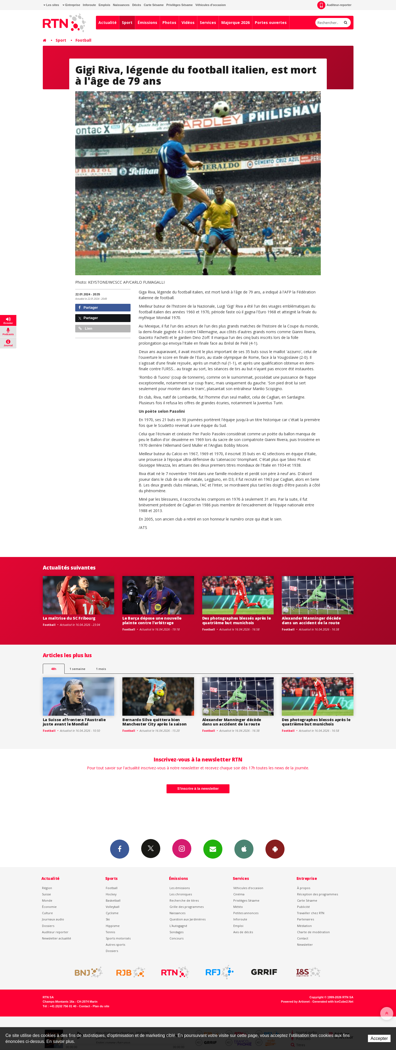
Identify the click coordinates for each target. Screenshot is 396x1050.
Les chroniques (181, 894)
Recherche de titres (184, 900)
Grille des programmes (187, 906)
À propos (303, 888)
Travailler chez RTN (310, 913)
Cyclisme (112, 913)
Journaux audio (53, 919)
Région (47, 888)
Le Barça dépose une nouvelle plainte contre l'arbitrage (152, 620)
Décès (136, 5)
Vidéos (188, 22)
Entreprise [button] (71, 5)
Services (208, 22)
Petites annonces (245, 913)
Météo (238, 906)
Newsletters (212, 849)
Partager (88, 307)
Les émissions (180, 888)
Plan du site (101, 1006)
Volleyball (112, 906)
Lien (85, 328)
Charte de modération (313, 932)
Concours (176, 938)
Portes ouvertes (271, 22)
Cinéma (238, 894)
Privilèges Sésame (179, 5)
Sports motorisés (118, 938)
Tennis (110, 932)
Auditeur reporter (55, 932)
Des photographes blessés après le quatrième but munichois (236, 620)
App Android (275, 849)
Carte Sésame (154, 5)
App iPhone (243, 849)
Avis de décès (243, 932)
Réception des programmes (317, 894)
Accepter (379, 1038)
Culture (47, 913)
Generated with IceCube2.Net (332, 1001)
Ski (108, 919)
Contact (302, 938)
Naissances (121, 5)
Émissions (147, 22)
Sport (127, 22)
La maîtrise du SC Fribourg (69, 618)
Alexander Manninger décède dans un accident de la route (311, 620)
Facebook (119, 849)
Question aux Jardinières (187, 919)
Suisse (46, 894)
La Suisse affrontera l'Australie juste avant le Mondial (74, 722)
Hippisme (113, 925)
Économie (49, 906)
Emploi (238, 925)
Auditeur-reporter (334, 5)
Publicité (303, 906)
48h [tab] (53, 669)
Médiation (304, 925)
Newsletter (305, 944)
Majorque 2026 (235, 22)
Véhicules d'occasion (210, 5)
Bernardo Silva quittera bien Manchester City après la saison (154, 722)
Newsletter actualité (56, 938)
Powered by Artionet (295, 1001)
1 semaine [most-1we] (77, 669)
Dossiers (48, 925)
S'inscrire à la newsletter (198, 788)
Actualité (107, 22)
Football (83, 40)
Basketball (113, 900)
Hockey (111, 894)
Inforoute (89, 5)
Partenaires (305, 919)
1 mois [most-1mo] (101, 669)
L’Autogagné (178, 925)
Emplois (104, 5)
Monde (47, 900)
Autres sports (115, 944)
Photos (169, 22)
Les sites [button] (51, 5)
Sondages (176, 932)
